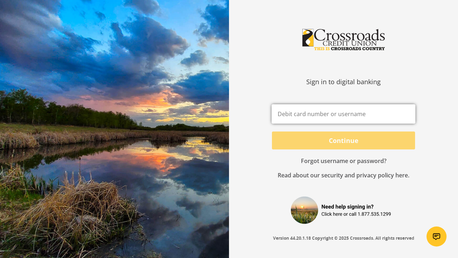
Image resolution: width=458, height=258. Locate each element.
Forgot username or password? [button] (343, 161)
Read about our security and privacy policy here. (343, 175)
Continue (344, 140)
